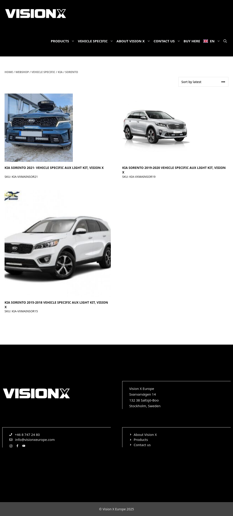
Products (63, 41)
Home (9, 72)
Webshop (22, 72)
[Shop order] (203, 82)
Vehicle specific (96, 41)
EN (212, 41)
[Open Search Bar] (225, 41)
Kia (60, 72)
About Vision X (134, 41)
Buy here (192, 41)
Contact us (168, 41)
